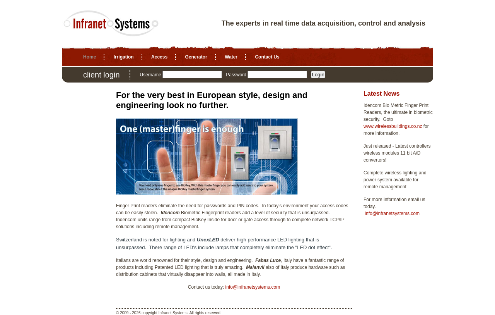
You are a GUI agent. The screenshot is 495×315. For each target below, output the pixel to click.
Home (89, 57)
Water (231, 57)
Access (159, 57)
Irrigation (124, 57)
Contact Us (267, 57)
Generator (196, 57)
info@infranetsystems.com (252, 287)
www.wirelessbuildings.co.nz (393, 126)
